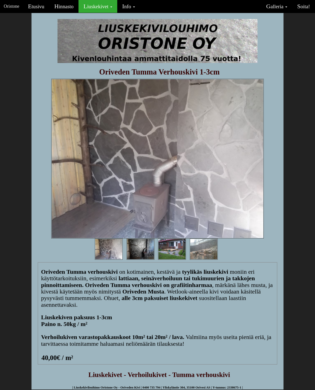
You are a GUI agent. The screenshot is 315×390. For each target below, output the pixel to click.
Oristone (11, 6)
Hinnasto (64, 6)
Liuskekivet (98, 6)
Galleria (276, 6)
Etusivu (36, 6)
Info (128, 6)
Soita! (303, 6)
